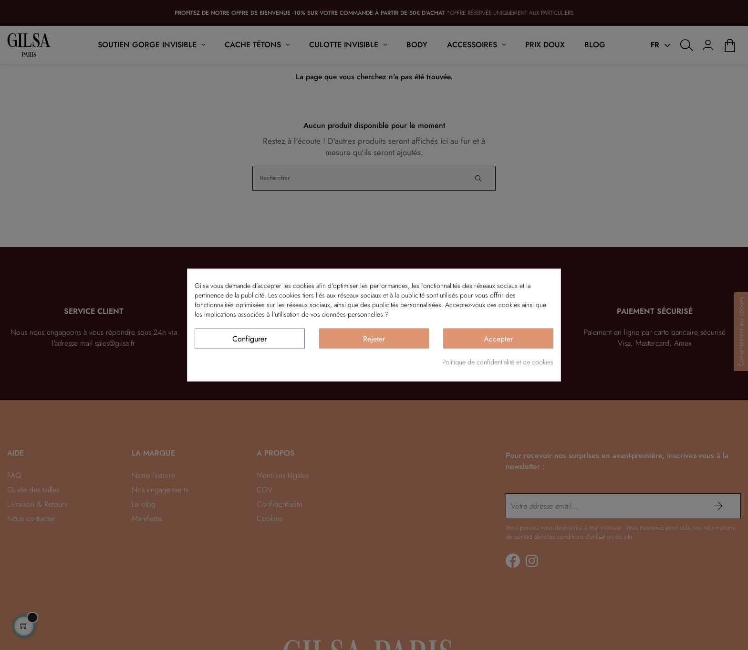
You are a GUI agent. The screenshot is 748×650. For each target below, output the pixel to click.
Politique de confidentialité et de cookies (497, 362)
